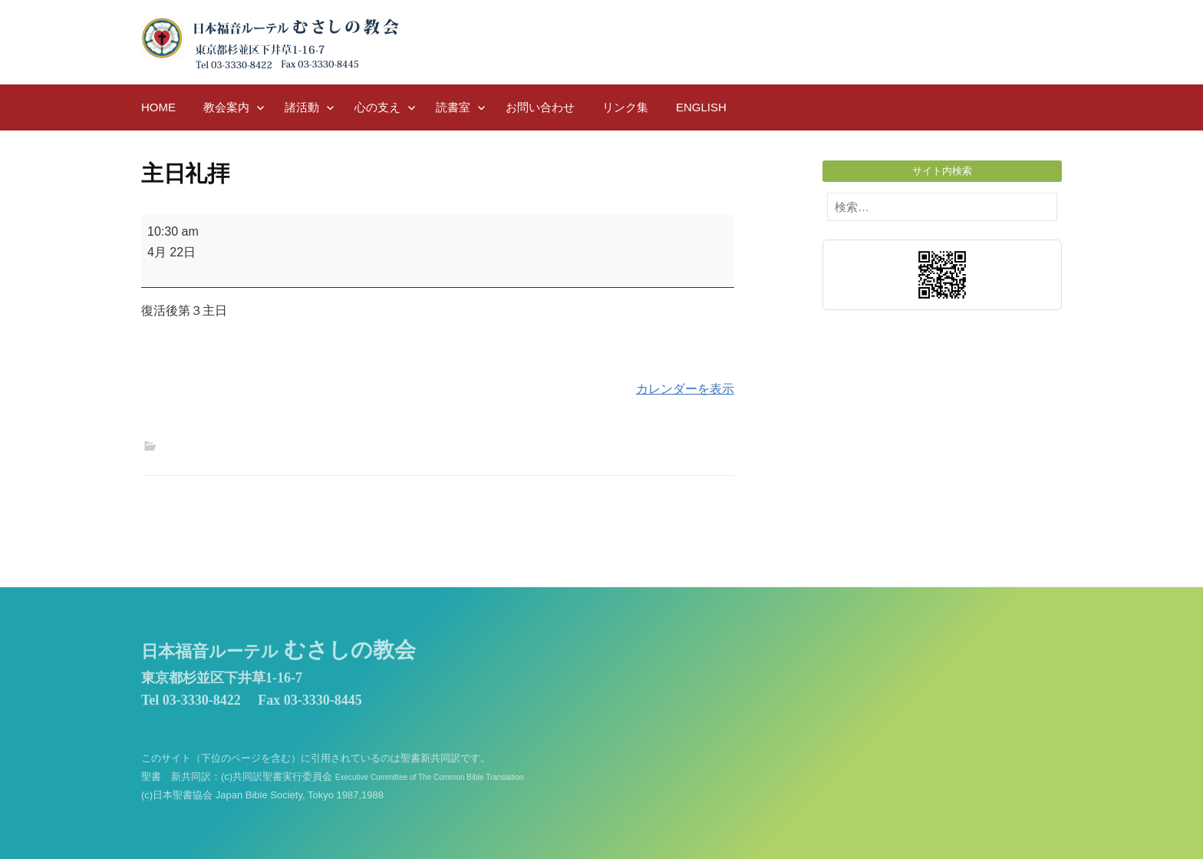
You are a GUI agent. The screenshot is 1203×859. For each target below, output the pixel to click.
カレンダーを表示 (685, 388)
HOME (158, 107)
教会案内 (226, 107)
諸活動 (302, 107)
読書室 (453, 107)
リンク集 (625, 107)
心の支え (377, 107)
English (701, 107)
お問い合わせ (540, 107)
